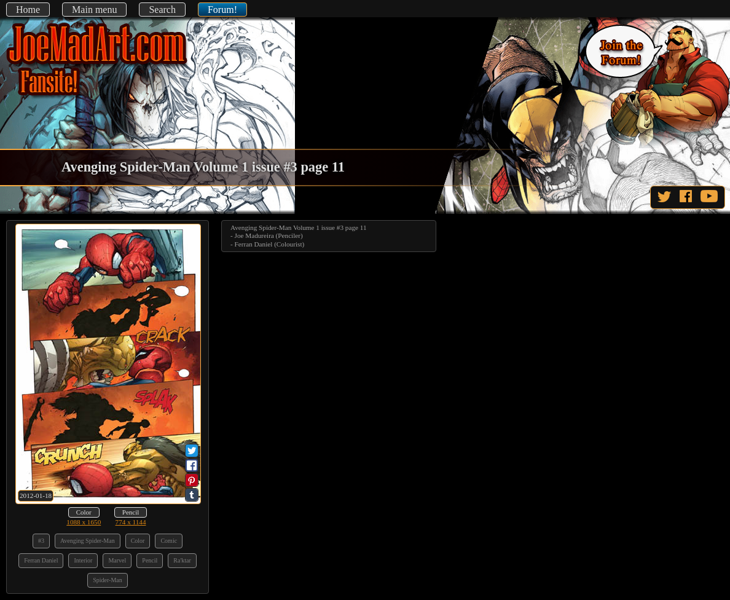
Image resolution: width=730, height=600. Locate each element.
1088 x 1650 (83, 522)
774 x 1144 (131, 522)
